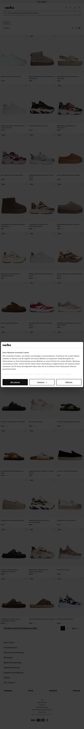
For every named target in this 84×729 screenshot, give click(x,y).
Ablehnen (68, 382)
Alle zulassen (15, 382)
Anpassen (42, 382)
